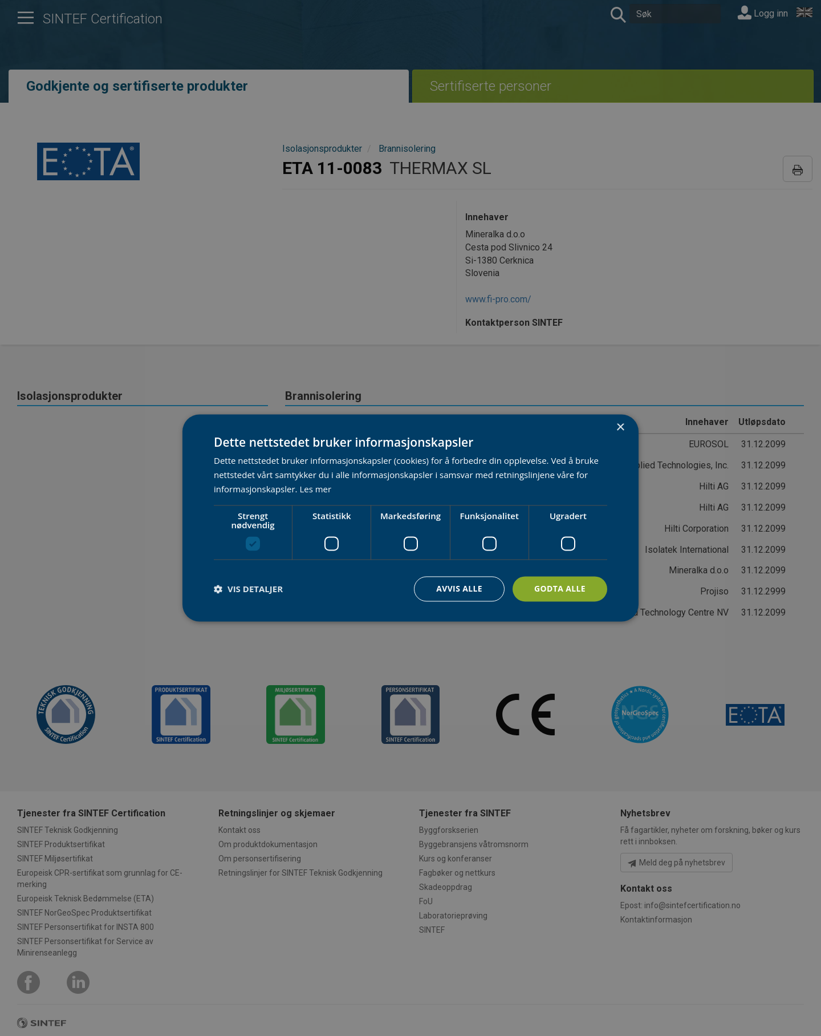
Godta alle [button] (560, 588)
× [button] (620, 427)
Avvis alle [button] (459, 588)
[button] (248, 589)
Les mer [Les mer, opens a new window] (315, 489)
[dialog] (410, 517)
